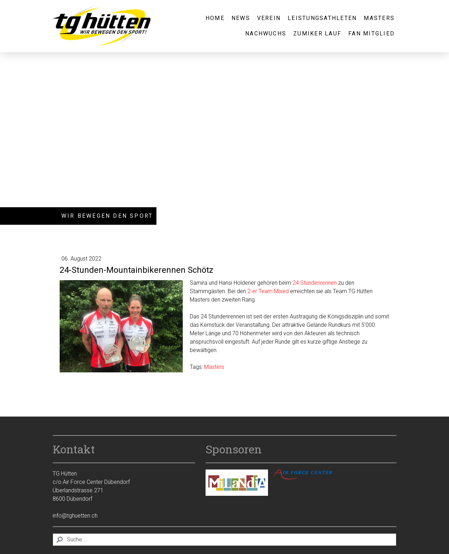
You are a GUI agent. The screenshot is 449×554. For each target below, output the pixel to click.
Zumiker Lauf (317, 33)
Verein (269, 18)
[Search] (224, 539)
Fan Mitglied (371, 33)
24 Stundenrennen (315, 282)
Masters (379, 18)
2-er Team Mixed (268, 291)
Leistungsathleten (322, 18)
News (241, 18)
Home (215, 18)
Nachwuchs (265, 33)
